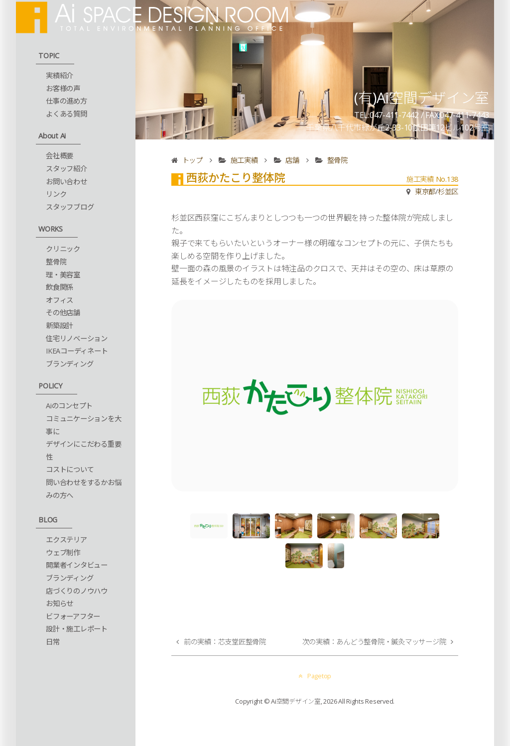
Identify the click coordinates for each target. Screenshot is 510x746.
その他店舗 (63, 312)
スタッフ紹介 (66, 168)
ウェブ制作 (63, 552)
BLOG (47, 519)
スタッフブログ (70, 207)
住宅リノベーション (77, 338)
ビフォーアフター (73, 616)
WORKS (50, 229)
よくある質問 (66, 114)
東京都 (425, 191)
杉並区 (448, 191)
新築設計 (59, 325)
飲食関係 (59, 287)
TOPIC (48, 55)
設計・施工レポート (77, 628)
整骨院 (56, 261)
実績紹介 (59, 75)
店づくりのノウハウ (77, 591)
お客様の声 (63, 88)
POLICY (50, 385)
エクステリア (66, 539)
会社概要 (59, 155)
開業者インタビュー (77, 565)
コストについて (70, 469)
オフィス (59, 300)
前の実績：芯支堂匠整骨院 (225, 641)
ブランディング (69, 364)
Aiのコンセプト (69, 405)
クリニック (63, 248)
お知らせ (59, 603)
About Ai (52, 135)
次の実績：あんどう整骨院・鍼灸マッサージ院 (374, 641)
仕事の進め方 (66, 101)
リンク (56, 194)
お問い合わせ (66, 181)
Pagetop (314, 675)
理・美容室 (63, 274)
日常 (53, 641)
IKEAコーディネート (77, 351)
